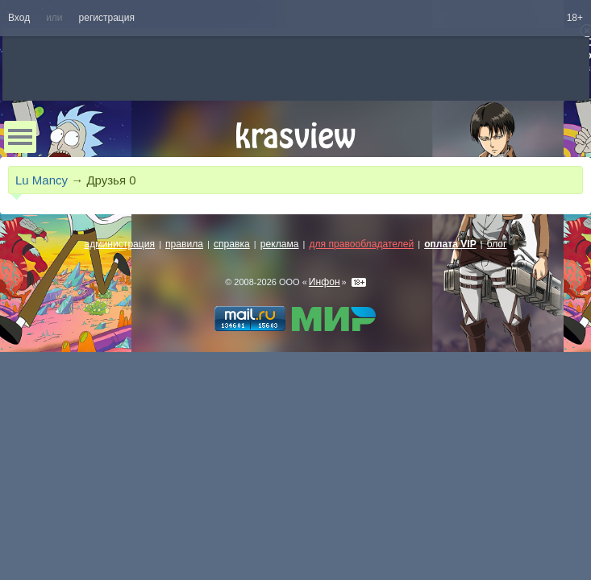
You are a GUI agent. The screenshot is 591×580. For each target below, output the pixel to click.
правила (184, 244)
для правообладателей (361, 244)
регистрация (107, 17)
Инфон (324, 282)
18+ (575, 17)
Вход (19, 17)
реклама (279, 244)
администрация (120, 244)
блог (497, 244)
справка (232, 244)
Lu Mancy (41, 180)
